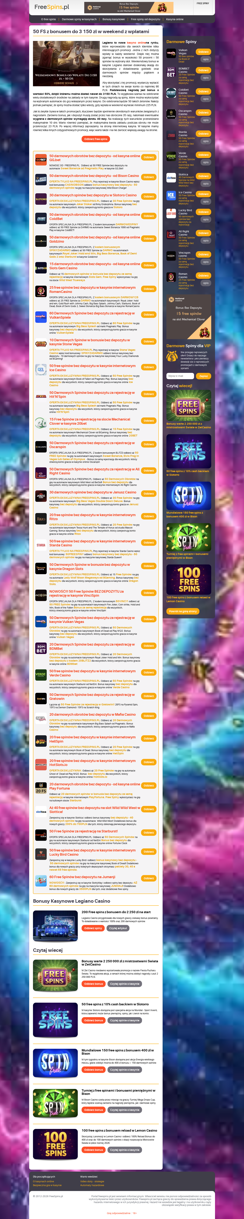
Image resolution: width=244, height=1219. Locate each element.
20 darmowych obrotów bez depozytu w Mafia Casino (92, 714)
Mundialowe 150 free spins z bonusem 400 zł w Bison (118, 1052)
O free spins (48, 19)
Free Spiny (203, 3)
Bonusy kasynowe (114, 19)
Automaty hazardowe (92, 1185)
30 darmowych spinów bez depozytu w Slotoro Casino (93, 195)
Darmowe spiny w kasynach (79, 19)
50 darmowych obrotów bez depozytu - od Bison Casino (94, 176)
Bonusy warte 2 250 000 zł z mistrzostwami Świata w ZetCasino (120, 962)
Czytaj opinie (124, 983)
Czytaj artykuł (118, 928)
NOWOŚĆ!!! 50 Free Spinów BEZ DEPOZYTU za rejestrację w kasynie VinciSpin (86, 594)
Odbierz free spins (95, 139)
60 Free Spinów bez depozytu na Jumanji (82, 877)
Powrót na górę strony (183, 611)
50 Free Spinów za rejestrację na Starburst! (83, 831)
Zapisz (203, 376)
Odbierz (149, 157)
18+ (134, 1213)
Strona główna (35, 19)
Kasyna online (175, 19)
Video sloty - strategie (92, 1181)
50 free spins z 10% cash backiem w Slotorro (115, 1004)
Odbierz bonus (93, 983)
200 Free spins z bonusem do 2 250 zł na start (116, 912)
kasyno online (136, 42)
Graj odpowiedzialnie (118, 1213)
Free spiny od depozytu (145, 19)
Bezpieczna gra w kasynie (47, 1185)
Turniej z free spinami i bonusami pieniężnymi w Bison (118, 1092)
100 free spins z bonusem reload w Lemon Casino (119, 1130)
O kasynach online (43, 1181)
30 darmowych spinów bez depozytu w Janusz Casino (92, 492)
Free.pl (51, 7)
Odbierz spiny (93, 928)
